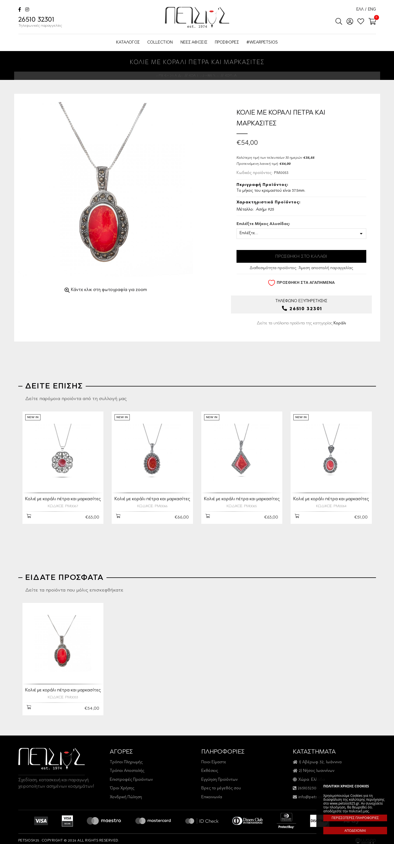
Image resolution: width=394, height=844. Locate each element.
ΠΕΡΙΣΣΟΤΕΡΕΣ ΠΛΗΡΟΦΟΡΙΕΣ (355, 817)
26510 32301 (40, 23)
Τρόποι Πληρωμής (126, 759)
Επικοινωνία (211, 794)
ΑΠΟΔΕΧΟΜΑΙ (355, 830)
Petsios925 (197, 17)
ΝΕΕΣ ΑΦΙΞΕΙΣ (194, 43)
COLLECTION (160, 43)
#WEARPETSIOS (262, 43)
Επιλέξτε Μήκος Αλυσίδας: (263, 224)
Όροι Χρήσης (122, 785)
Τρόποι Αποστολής (127, 767)
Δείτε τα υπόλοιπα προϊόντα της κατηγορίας (301, 323)
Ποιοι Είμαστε (213, 759)
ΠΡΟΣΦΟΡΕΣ (227, 43)
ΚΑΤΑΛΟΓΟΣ (127, 43)
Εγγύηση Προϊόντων (219, 776)
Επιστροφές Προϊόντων (131, 776)
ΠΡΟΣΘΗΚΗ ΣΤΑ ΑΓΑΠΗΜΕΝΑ (301, 283)
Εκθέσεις (209, 767)
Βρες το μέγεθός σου (221, 785)
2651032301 (307, 785)
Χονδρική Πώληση (126, 794)
